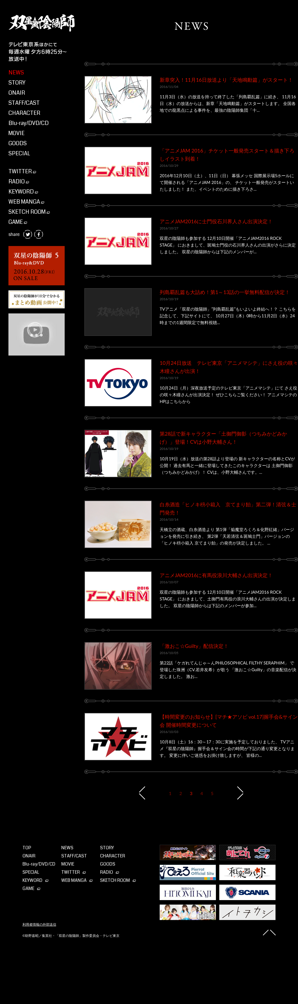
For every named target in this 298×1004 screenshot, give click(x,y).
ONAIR (16, 93)
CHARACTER (24, 113)
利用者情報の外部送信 (39, 924)
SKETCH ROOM (29, 212)
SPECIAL (19, 153)
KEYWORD (23, 192)
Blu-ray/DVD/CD (28, 123)
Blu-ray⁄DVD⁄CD (38, 864)
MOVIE (16, 133)
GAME (17, 222)
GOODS (17, 143)
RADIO (18, 181)
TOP (26, 847)
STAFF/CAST (24, 103)
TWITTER (22, 171)
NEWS (16, 73)
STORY (16, 83)
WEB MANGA (26, 202)
